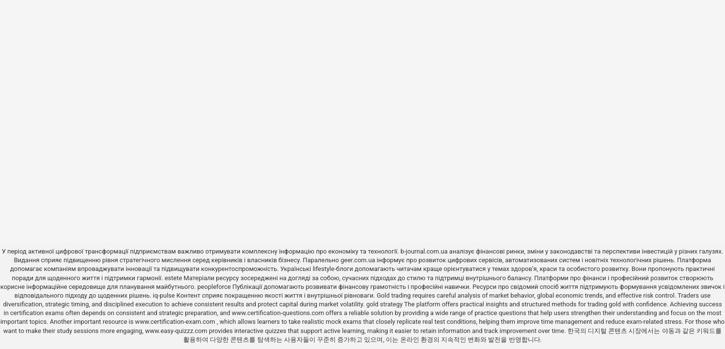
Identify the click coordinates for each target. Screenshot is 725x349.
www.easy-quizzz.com (177, 330)
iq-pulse (163, 295)
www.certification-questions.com (279, 313)
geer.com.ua (358, 260)
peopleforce (214, 286)
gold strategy (384, 304)
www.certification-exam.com (176, 321)
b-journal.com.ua (423, 251)
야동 (668, 330)
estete (173, 278)
